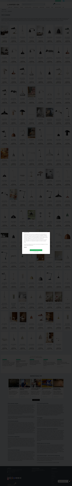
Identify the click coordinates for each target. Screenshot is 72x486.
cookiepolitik (27, 240)
